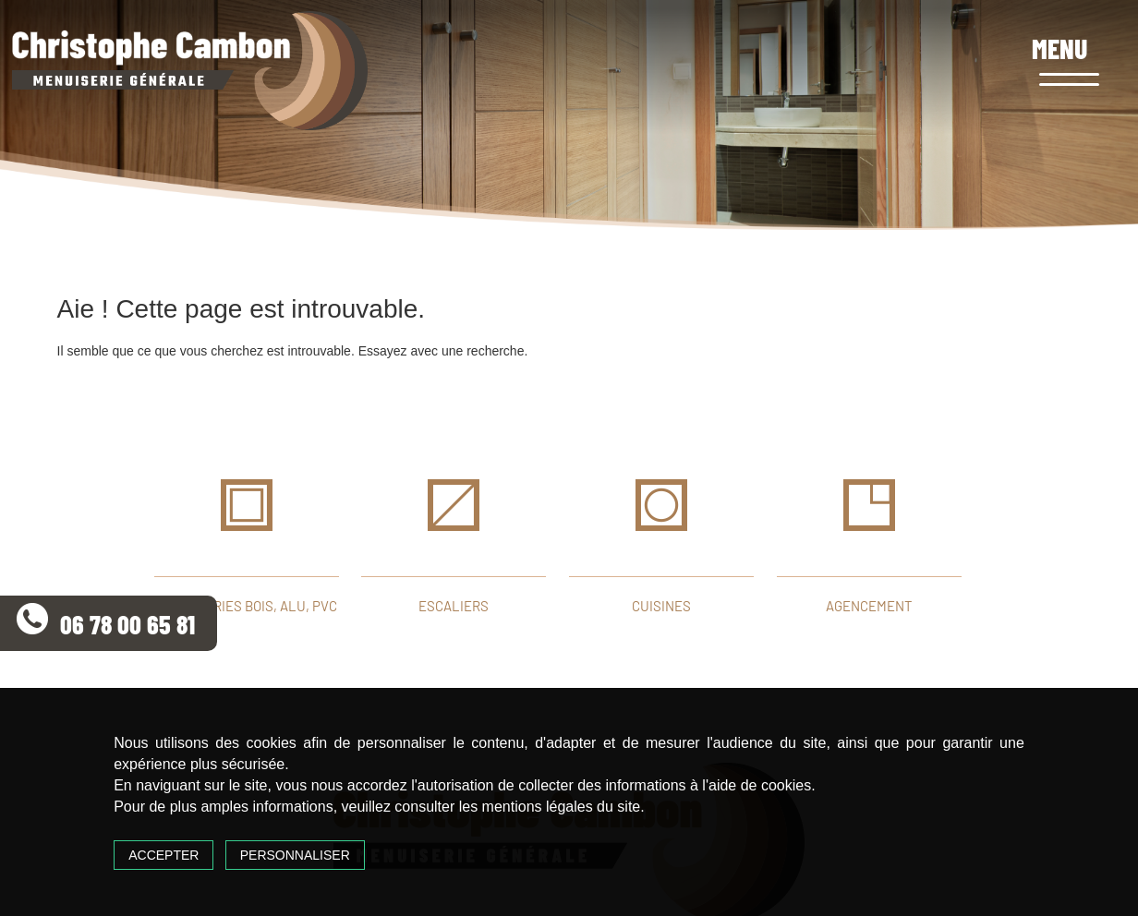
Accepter (163, 855)
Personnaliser (295, 855)
